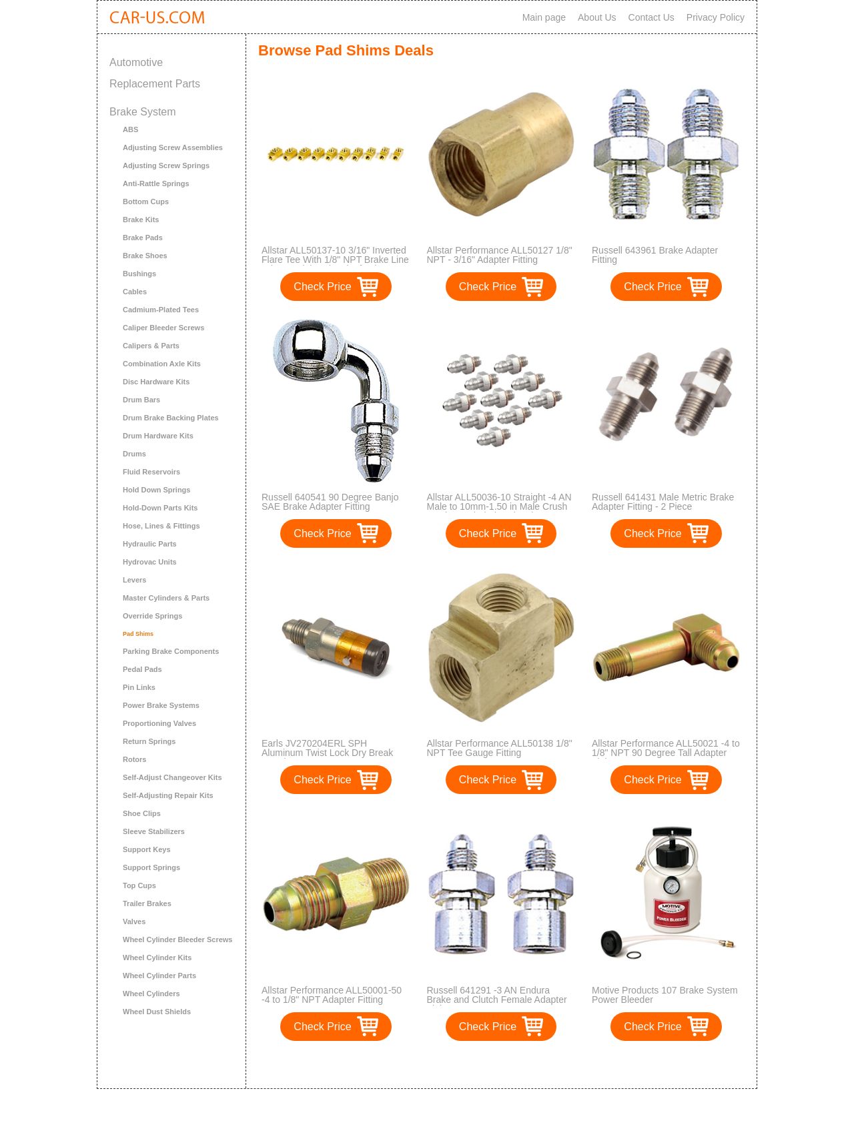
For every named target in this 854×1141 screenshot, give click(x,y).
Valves (134, 921)
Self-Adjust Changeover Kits (172, 777)
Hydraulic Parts (150, 544)
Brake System (142, 111)
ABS (130, 129)
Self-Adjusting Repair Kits (168, 795)
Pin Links (139, 687)
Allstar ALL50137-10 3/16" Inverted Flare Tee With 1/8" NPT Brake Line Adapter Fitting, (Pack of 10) (335, 259)
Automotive (136, 62)
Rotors (134, 759)
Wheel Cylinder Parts (159, 976)
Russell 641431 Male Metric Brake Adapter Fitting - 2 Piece (663, 502)
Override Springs (152, 616)
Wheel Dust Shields (157, 1012)
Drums (134, 454)
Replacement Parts (154, 83)
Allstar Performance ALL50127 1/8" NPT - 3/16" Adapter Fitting (499, 255)
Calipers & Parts (151, 346)
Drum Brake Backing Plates (171, 418)
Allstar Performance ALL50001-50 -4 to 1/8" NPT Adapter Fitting (332, 995)
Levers (134, 580)
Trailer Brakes (147, 903)
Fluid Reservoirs (151, 472)
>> (526, 1064)
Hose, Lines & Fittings (161, 526)
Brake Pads (143, 238)
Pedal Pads (142, 669)
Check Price (322, 286)
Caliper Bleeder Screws (163, 328)
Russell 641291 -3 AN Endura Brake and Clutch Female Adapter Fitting (497, 999)
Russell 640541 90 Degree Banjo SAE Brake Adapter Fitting (330, 502)
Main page (544, 17)
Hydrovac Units (150, 562)
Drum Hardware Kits (158, 436)
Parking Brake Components (171, 651)
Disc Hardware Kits (156, 382)
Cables (135, 292)
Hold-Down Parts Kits (160, 508)
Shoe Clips (142, 813)
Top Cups (139, 885)
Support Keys (147, 849)
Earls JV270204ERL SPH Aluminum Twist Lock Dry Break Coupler (327, 752)
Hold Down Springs (156, 490)
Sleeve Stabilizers (154, 831)
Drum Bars (141, 400)
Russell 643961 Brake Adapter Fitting (655, 255)
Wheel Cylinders (151, 994)
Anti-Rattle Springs (156, 183)
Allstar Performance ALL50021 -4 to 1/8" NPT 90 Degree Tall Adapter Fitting (666, 752)
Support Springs (151, 867)
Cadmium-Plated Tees (161, 310)
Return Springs (149, 741)
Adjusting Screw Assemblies (173, 147)
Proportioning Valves (159, 723)
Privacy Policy (716, 17)
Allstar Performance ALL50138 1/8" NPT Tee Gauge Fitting (499, 748)
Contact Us (651, 17)
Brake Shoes (145, 256)
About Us (597, 17)
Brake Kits (141, 220)
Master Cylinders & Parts (166, 598)
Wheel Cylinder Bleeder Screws (177, 939)
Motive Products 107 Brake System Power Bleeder (665, 995)
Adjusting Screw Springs (166, 165)
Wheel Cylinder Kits (157, 958)
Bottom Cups (146, 202)
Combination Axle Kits (162, 364)
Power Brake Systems (161, 705)
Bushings (139, 274)
